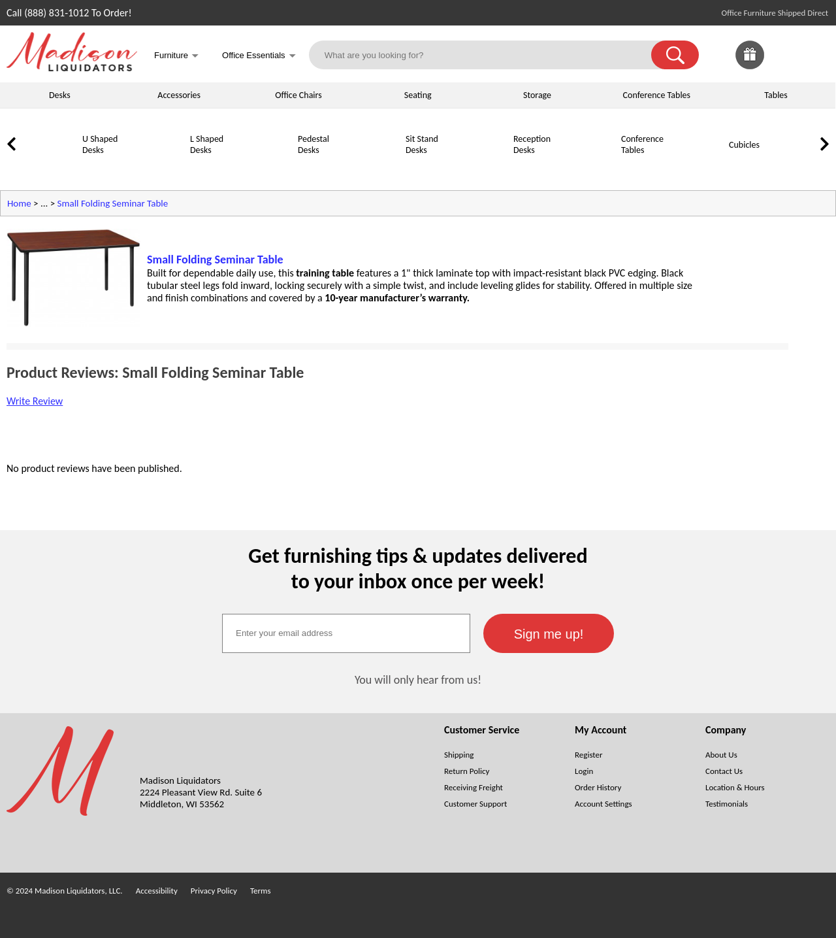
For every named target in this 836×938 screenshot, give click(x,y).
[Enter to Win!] (749, 65)
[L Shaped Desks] (157, 167)
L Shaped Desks (206, 144)
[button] (675, 55)
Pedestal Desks (313, 144)
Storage (537, 95)
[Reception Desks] (480, 167)
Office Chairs (298, 95)
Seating (418, 95)
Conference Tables (657, 95)
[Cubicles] (695, 167)
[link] (815, 55)
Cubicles (744, 144)
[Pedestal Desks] (264, 167)
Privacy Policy (214, 891)
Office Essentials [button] (259, 56)
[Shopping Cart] (815, 55)
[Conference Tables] (588, 167)
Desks (60, 95)
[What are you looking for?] (488, 55)
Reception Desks (532, 144)
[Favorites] (782, 65)
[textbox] (346, 633)
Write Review (35, 401)
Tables (775, 95)
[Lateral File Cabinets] (803, 167)
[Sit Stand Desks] (372, 167)
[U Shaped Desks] (49, 167)
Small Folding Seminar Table (113, 203)
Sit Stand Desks (422, 144)
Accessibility (157, 891)
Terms (260, 891)
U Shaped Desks (100, 144)
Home (19, 203)
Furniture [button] (176, 56)
